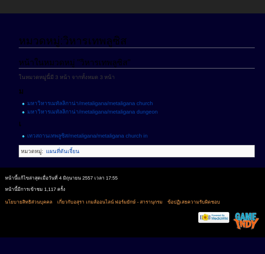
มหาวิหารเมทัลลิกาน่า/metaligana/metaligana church (90, 103)
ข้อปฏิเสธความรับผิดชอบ (193, 202)
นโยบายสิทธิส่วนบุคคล (28, 202)
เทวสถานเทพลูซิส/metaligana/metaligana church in (87, 136)
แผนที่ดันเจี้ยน (63, 151)
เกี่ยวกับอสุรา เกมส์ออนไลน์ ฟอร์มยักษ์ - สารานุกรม (110, 202)
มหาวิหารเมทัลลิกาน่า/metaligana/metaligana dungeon (92, 112)
